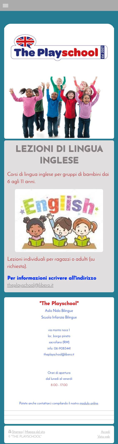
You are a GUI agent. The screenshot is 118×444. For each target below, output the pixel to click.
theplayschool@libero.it (30, 285)
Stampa (15, 432)
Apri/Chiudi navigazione (59, 5)
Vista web (103, 436)
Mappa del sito (35, 432)
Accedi (105, 432)
